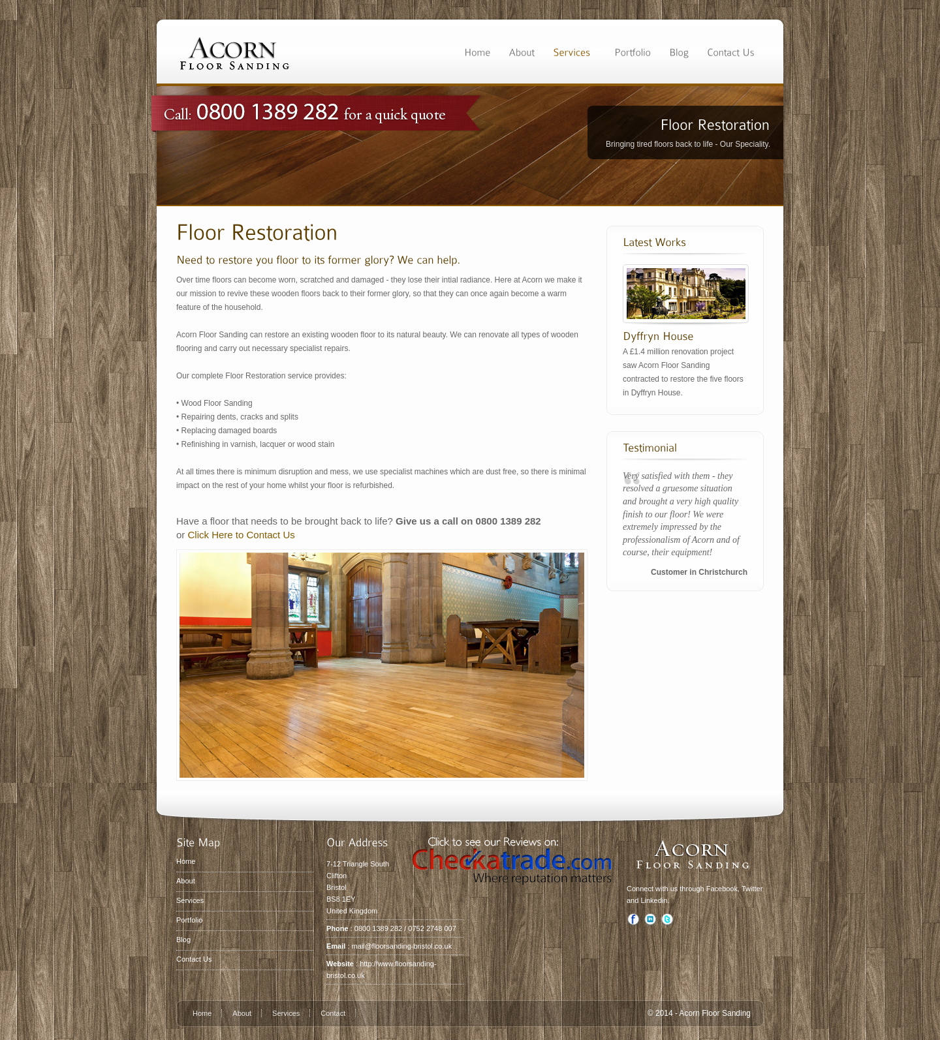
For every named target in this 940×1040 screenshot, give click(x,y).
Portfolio (189, 920)
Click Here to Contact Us (241, 534)
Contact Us (194, 959)
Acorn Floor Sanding (715, 1013)
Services (190, 900)
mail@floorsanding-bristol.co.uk (402, 946)
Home (185, 861)
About (185, 881)
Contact (333, 1013)
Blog (183, 939)
